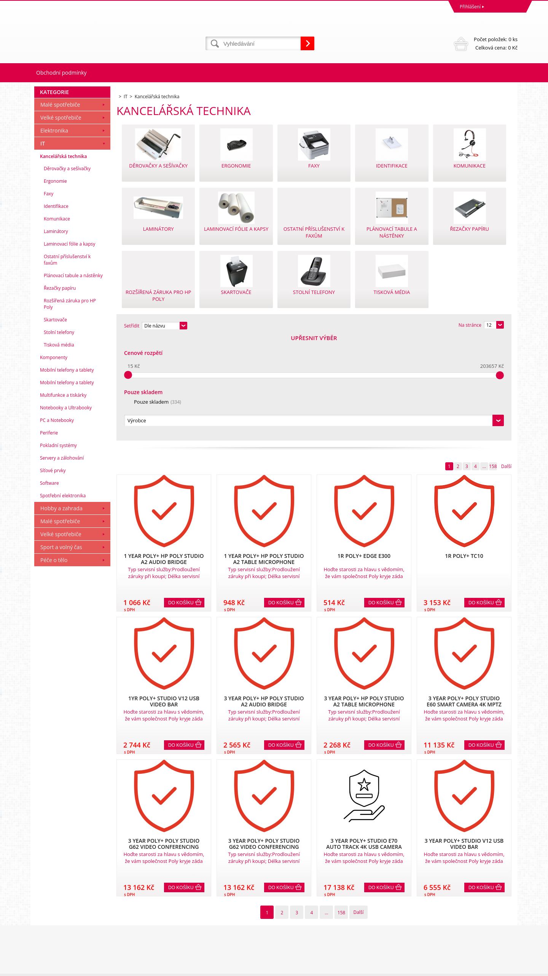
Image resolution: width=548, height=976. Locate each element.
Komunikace (57, 322)
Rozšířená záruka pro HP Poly (70, 407)
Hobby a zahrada (61, 611)
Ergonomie (55, 284)
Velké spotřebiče (60, 221)
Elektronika (54, 234)
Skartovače (55, 423)
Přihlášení (470, 6)
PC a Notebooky (57, 524)
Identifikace (56, 310)
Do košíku (181, 499)
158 (493, 362)
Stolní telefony (59, 436)
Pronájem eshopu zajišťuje (459, 968)
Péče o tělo (53, 663)
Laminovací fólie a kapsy (69, 347)
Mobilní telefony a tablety (67, 473)
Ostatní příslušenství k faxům (67, 363)
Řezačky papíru (60, 391)
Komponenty (53, 461)
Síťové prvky (53, 574)
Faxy (48, 297)
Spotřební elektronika (63, 599)
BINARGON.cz (503, 968)
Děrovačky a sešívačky (67, 272)
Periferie (49, 536)
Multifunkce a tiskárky (63, 498)
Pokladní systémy (58, 549)
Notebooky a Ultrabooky (66, 511)
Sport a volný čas (61, 650)
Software (49, 586)
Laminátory (56, 335)
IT (42, 247)
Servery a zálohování (62, 561)
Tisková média (59, 448)
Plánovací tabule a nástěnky (73, 379)
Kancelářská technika (63, 260)
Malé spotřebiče (60, 208)
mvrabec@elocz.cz (295, 938)
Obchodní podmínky (61, 72)
